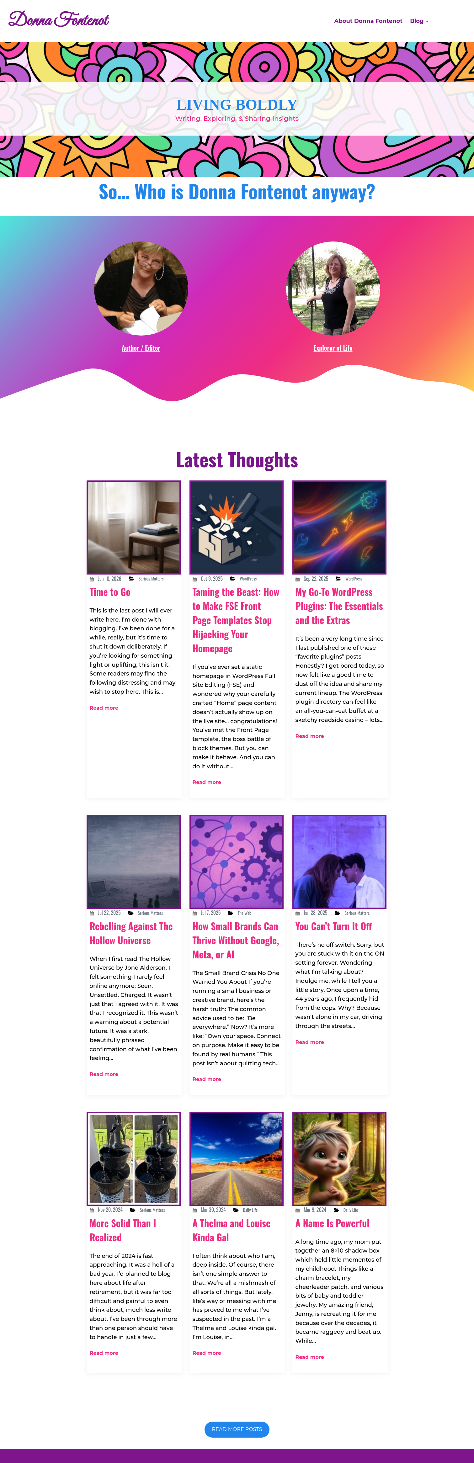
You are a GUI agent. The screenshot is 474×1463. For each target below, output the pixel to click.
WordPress (259, 578)
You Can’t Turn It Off (334, 927)
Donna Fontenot (68, 21)
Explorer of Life (333, 348)
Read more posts (237, 1398)
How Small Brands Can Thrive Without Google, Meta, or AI (235, 933)
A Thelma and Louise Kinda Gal (231, 1212)
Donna (252, 1436)
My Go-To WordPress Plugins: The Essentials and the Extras (338, 619)
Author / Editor (141, 348)
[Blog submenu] (427, 21)
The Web (254, 899)
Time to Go (115, 599)
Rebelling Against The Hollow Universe (130, 934)
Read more (101, 698)
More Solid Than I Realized (130, 1219)
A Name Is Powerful (319, 1212)
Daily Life (260, 1192)
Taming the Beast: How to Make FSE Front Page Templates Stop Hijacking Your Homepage (234, 626)
